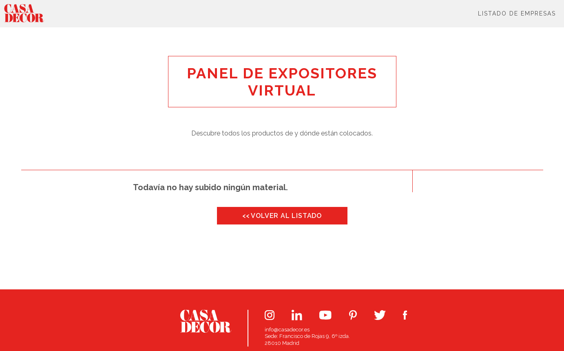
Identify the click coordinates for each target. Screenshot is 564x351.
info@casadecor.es (287, 330)
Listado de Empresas (517, 13)
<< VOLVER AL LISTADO (282, 216)
